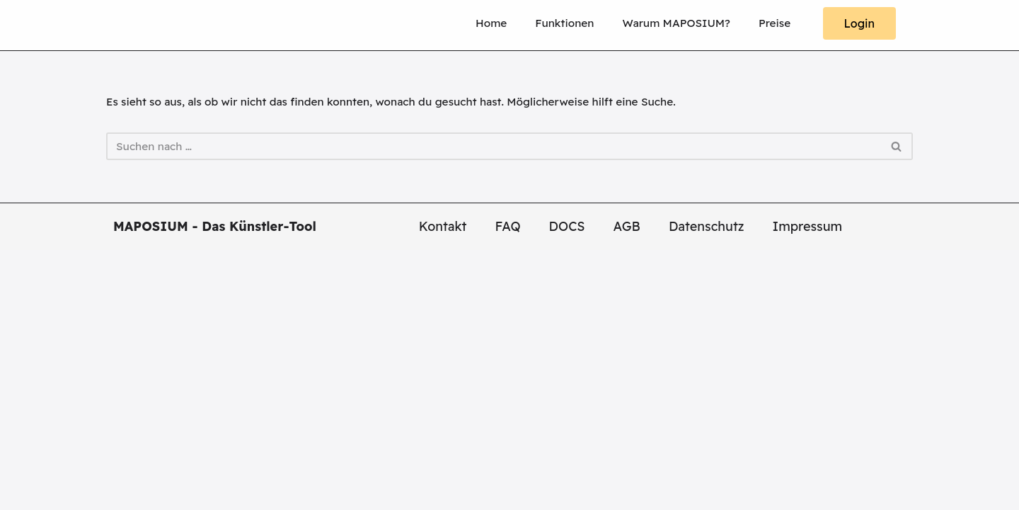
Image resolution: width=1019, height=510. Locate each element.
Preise (771, 23)
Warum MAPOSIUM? (662, 23)
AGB (627, 486)
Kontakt (443, 486)
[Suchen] (493, 151)
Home (455, 23)
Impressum (808, 486)
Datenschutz (706, 486)
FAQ (508, 486)
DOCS (567, 486)
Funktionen (535, 23)
